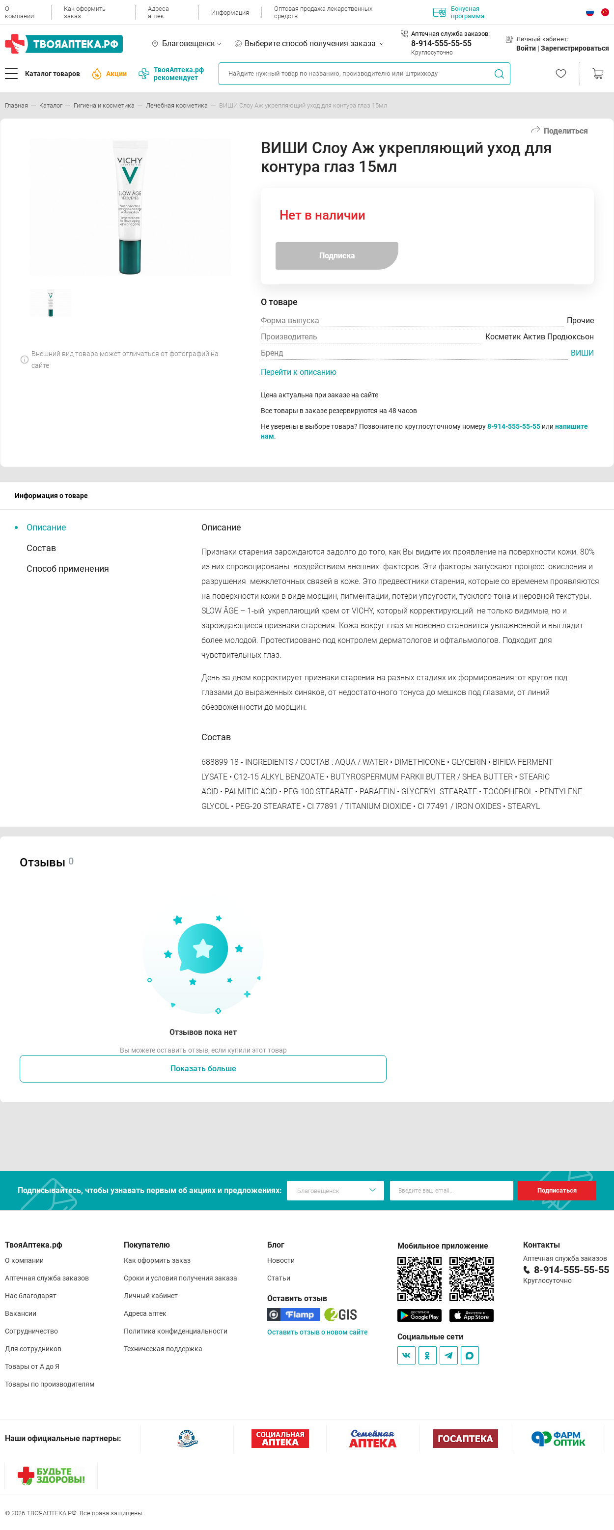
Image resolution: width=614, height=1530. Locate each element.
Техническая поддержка (163, 1349)
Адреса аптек (158, 12)
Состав (41, 548)
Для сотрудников (33, 1349)
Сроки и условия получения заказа (180, 1278)
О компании (19, 12)
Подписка (337, 255)
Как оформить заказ (85, 12)
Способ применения (68, 568)
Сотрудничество (31, 1331)
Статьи (278, 1278)
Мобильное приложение (442, 1246)
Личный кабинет (151, 1296)
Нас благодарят (30, 1296)
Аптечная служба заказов (47, 1278)
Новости (281, 1260)
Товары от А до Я (32, 1366)
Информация (230, 12)
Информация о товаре (51, 496)
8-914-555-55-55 (441, 43)
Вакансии (20, 1313)
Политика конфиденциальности (175, 1331)
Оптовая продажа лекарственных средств (323, 12)
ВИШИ (582, 353)
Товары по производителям (49, 1384)
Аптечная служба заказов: (450, 33)
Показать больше (203, 1068)
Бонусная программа (458, 12)
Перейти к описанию (298, 372)
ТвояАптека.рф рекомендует (171, 74)
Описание (46, 527)
